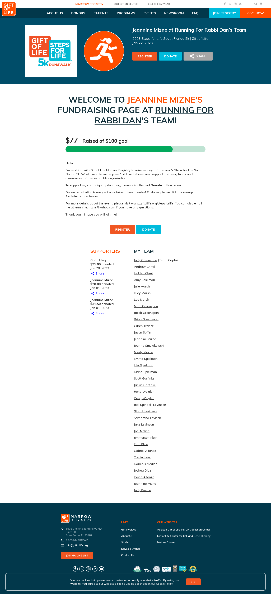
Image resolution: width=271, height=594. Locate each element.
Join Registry (224, 13)
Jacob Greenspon (146, 313)
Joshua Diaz (142, 470)
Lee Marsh (141, 299)
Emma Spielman (146, 359)
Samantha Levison (147, 418)
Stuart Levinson (145, 411)
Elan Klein (141, 444)
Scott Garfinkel (144, 378)
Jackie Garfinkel (145, 385)
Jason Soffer (143, 332)
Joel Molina (141, 431)
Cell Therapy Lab (159, 4)
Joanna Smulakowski (149, 346)
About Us (126, 536)
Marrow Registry (89, 4)
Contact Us (127, 555)
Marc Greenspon (146, 306)
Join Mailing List (77, 555)
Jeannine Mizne (145, 484)
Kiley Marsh (142, 293)
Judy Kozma (142, 490)
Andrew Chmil (144, 267)
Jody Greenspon (145, 260)
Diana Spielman (145, 372)
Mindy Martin (143, 352)
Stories (125, 542)
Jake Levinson (144, 424)
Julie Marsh (142, 286)
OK (193, 582)
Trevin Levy (142, 457)
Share (97, 273)
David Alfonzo (144, 477)
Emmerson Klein (145, 438)
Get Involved (128, 529)
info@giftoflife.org (77, 545)
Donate (170, 56)
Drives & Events (130, 548)
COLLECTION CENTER (126, 4)
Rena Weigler (144, 392)
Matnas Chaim (166, 542)
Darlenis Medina (145, 464)
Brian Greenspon (146, 319)
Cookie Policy (164, 583)
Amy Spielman (144, 280)
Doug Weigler (144, 398)
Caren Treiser (143, 326)
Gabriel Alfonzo (145, 451)
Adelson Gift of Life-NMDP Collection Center (183, 529)
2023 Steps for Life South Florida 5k (160, 38)
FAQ (195, 13)
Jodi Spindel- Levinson (150, 405)
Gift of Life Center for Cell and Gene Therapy (184, 536)
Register (145, 56)
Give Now (255, 13)
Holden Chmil (143, 273)
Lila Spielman (143, 365)
